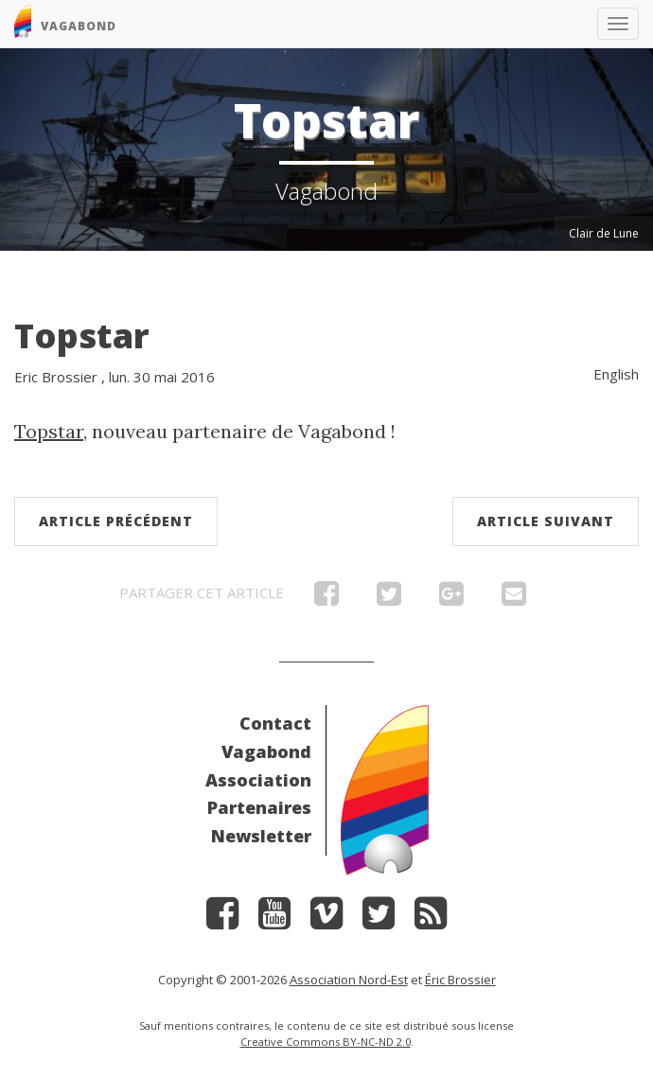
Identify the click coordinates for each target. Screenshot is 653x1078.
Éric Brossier (460, 979)
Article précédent (116, 521)
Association (258, 780)
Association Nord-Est (349, 979)
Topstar (82, 335)
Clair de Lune (604, 233)
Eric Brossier (55, 376)
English (616, 373)
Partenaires (259, 807)
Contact (275, 723)
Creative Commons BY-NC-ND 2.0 (325, 1041)
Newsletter (261, 835)
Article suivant (545, 521)
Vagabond (266, 751)
